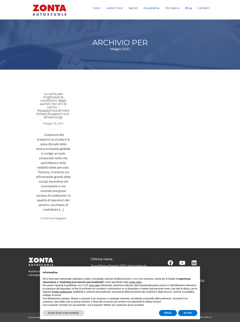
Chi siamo (172, 8)
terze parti (94, 285)
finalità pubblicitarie (62, 291)
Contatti (203, 8)
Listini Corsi (114, 8)
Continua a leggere (53, 218)
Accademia (151, 8)
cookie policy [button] (135, 282)
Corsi (96, 8)
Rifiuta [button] (168, 312)
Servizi (133, 8)
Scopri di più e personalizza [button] (63, 312)
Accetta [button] (188, 312)
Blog (188, 8)
